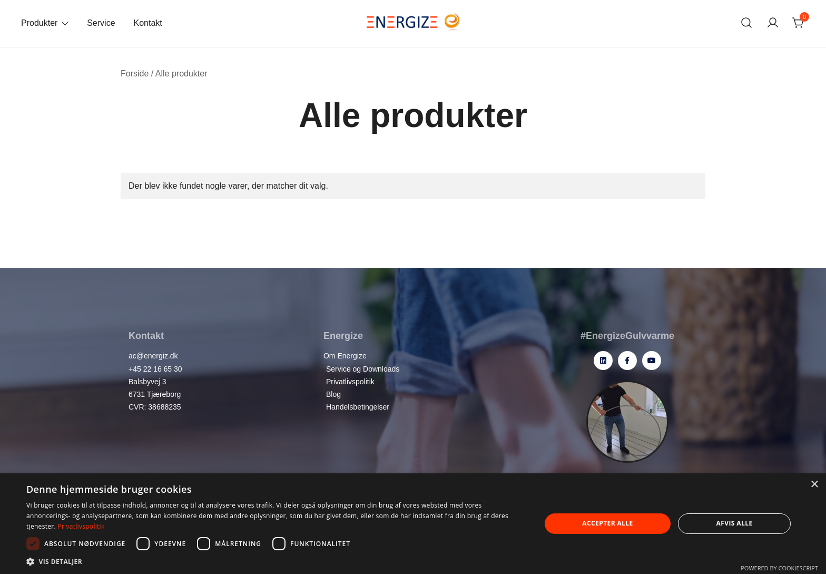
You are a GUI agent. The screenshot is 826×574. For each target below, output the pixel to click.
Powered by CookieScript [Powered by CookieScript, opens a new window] (779, 568)
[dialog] (413, 523)
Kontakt (148, 22)
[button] (276, 561)
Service (101, 22)
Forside (135, 73)
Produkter (39, 22)
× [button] (814, 485)
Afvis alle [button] (734, 523)
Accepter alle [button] (607, 523)
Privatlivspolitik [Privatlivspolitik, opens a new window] (80, 526)
